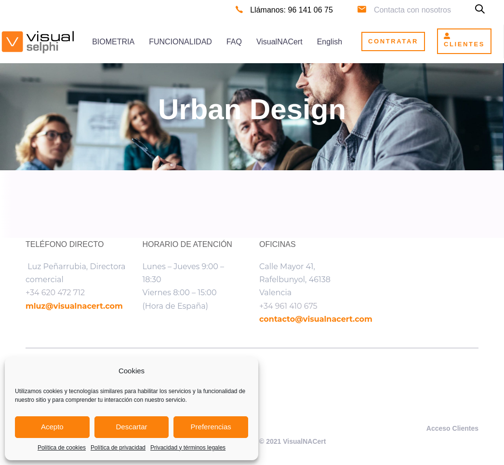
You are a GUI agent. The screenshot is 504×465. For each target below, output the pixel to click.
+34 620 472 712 (55, 292)
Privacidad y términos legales (187, 447)
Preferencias (211, 427)
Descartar (131, 427)
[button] (480, 10)
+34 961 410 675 (288, 306)
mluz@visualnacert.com (74, 306)
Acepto (52, 427)
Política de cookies (62, 447)
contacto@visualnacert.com (315, 319)
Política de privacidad (118, 447)
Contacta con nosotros (412, 10)
